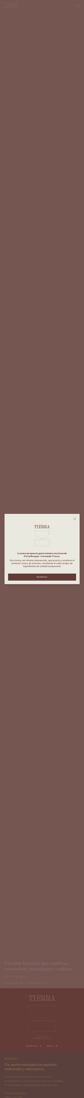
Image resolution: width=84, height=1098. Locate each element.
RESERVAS (42, 577)
